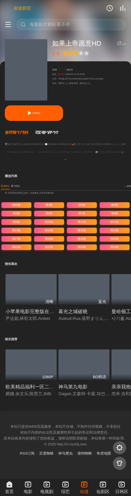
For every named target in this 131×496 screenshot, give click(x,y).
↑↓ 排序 (127, 186)
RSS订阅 (27, 453)
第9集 (16, 221)
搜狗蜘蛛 (84, 453)
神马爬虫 (65, 453)
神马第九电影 (73, 386)
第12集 (114, 221)
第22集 (49, 247)
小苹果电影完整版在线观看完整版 (42, 311)
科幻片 (70, 70)
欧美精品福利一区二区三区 (35, 386)
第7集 (81, 213)
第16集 (114, 230)
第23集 (82, 247)
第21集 (16, 247)
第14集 (49, 230)
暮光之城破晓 (73, 311)
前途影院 (22, 8)
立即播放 (34, 113)
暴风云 (5, 186)
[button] (20, 132)
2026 (54, 70)
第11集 (82, 221)
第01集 (16, 204)
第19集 (82, 238)
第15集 (82, 230)
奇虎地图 (104, 453)
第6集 (49, 213)
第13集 (16, 230)
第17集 (16, 238)
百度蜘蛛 (46, 453)
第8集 (114, 213)
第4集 (114, 204)
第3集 (81, 204)
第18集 (49, 238)
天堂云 (15, 186)
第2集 (49, 204)
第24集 (114, 247)
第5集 (16, 213)
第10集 (49, 221)
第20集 (114, 238)
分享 (121, 44)
